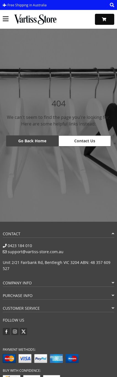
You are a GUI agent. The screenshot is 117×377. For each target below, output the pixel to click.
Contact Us (84, 140)
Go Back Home (32, 140)
